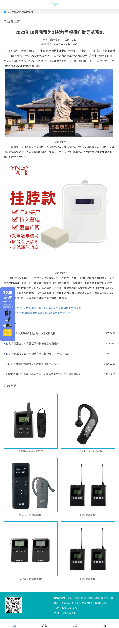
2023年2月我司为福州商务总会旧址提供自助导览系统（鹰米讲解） (43, 374)
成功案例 (17, 11)
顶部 (104, 623)
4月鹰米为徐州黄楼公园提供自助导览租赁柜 (30, 333)
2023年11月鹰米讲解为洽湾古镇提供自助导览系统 (42, 313)
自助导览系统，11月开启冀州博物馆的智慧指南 (32, 343)
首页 (9, 11)
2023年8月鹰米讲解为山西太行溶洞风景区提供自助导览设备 (47, 308)
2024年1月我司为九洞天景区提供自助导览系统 (32, 363)
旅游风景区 (28, 11)
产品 (44, 623)
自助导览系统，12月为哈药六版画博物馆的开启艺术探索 (37, 353)
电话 (74, 623)
